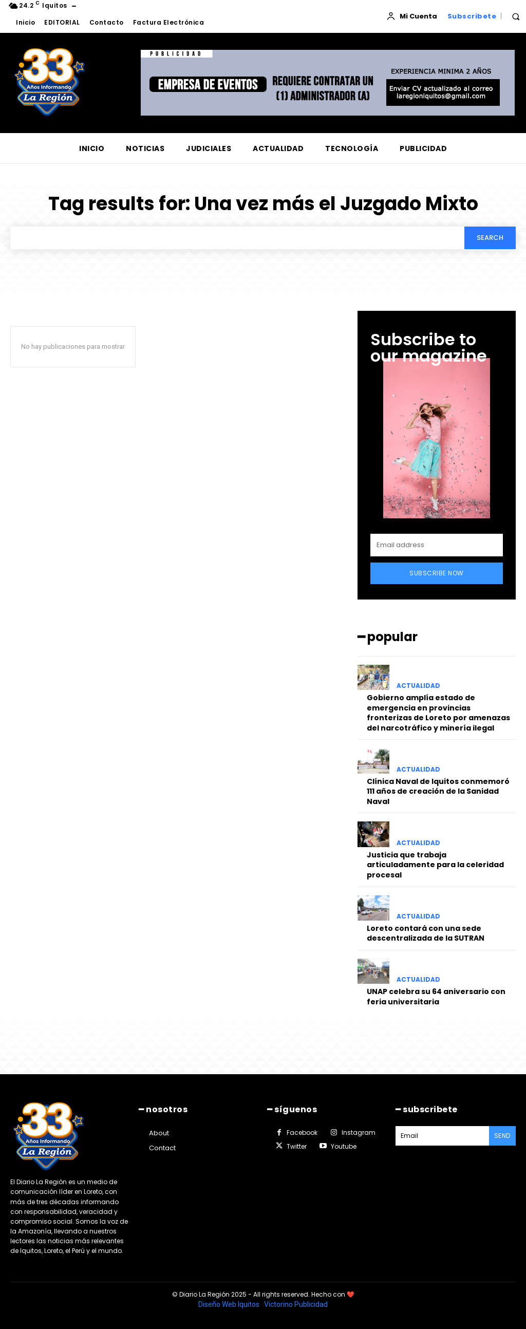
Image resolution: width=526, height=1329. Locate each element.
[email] (436, 545)
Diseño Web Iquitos (229, 1304)
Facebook (302, 1132)
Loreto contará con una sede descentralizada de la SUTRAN (425, 933)
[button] (515, 16)
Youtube (343, 1146)
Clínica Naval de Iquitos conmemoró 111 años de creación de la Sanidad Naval (438, 791)
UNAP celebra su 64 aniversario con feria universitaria (436, 996)
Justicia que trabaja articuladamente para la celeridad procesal (435, 865)
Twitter (297, 1146)
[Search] (490, 238)
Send (502, 1135)
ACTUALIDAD (418, 686)
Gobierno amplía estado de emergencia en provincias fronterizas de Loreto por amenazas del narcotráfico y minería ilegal (438, 712)
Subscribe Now (436, 573)
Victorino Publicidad (296, 1304)
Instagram (358, 1132)
